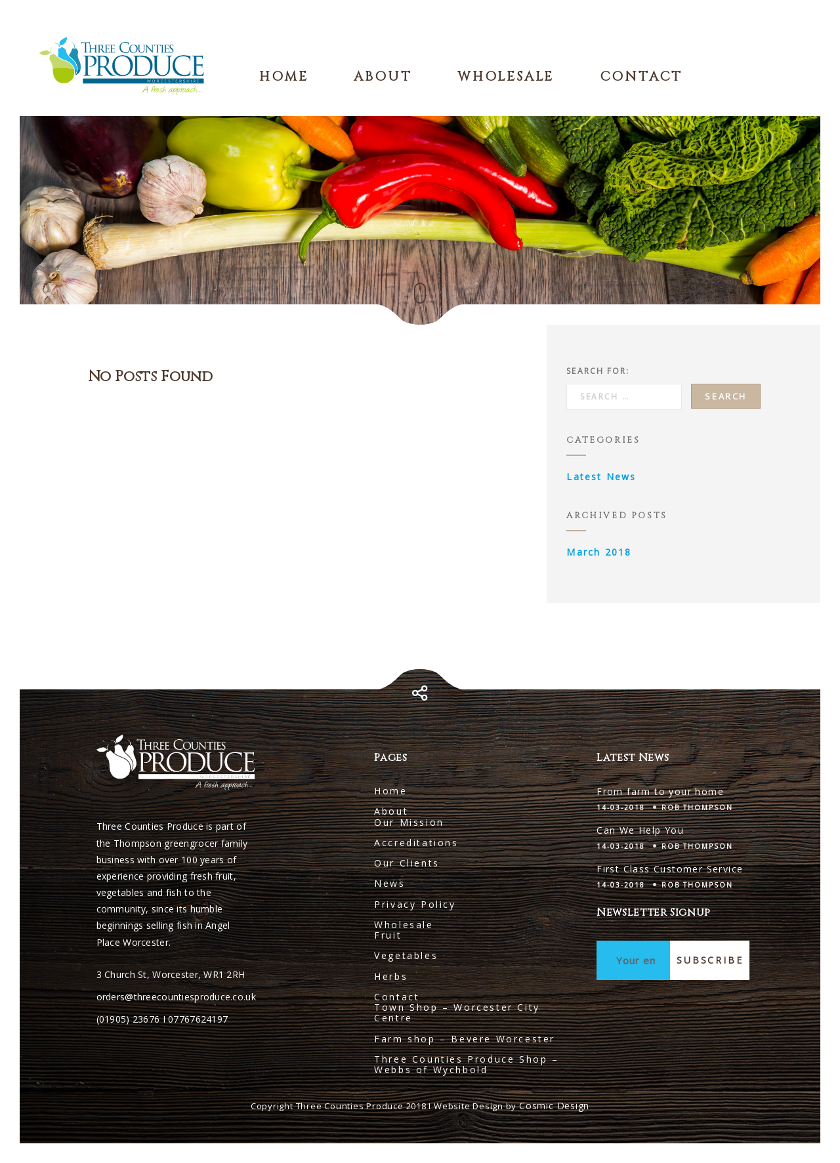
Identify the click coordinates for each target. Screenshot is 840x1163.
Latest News (601, 476)
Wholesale (505, 76)
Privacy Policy (414, 904)
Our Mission (409, 822)
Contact (641, 76)
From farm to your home (660, 791)
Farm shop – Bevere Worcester (464, 1038)
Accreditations (416, 842)
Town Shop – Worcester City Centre (457, 1012)
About (382, 76)
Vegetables (406, 955)
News (389, 883)
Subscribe (710, 960)
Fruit (388, 935)
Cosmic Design (554, 1105)
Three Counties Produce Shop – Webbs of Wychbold (466, 1064)
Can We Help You (640, 830)
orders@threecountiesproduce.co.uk (176, 996)
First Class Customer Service (670, 869)
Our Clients (407, 863)
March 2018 (598, 552)
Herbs (391, 976)
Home (283, 76)
